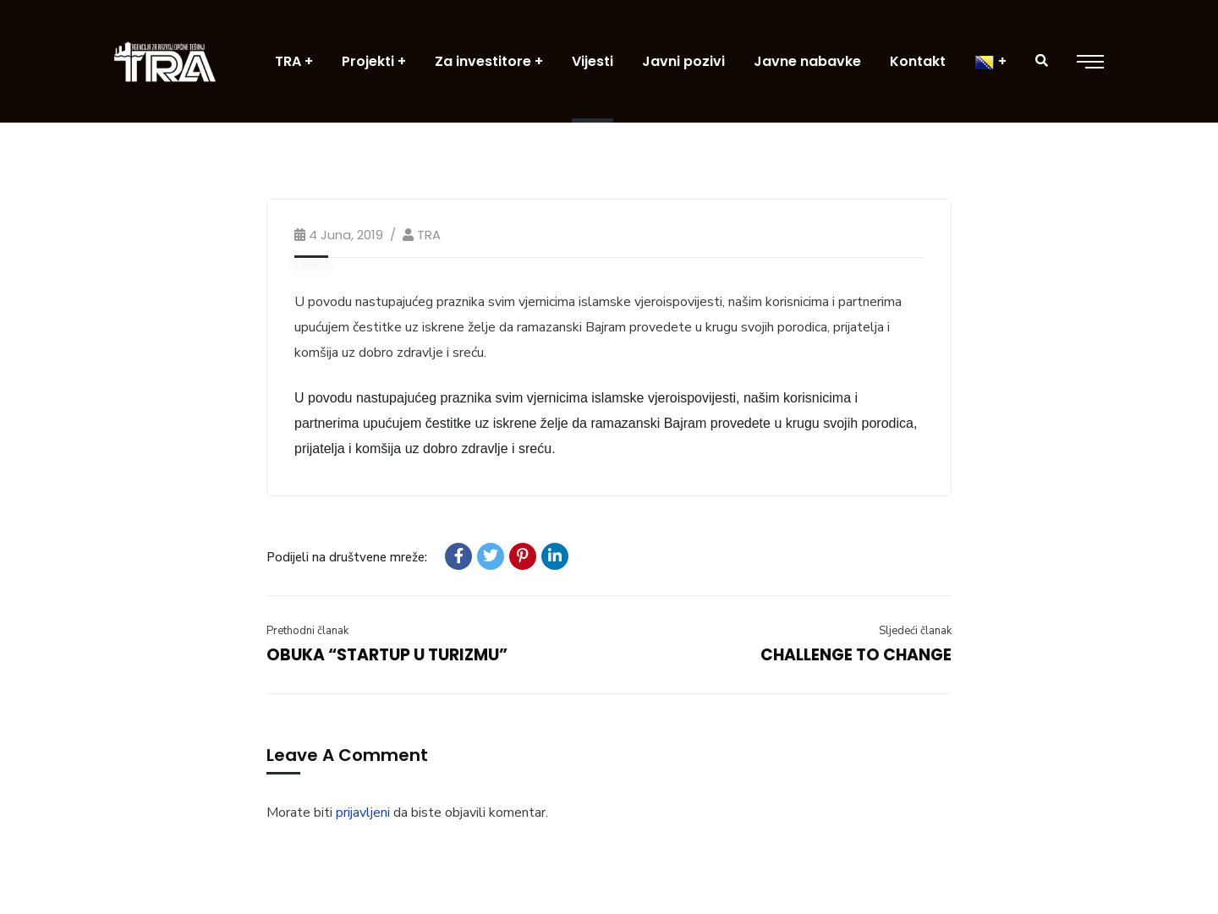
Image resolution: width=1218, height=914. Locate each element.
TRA (429, 235)
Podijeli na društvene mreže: (346, 557)
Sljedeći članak (915, 630)
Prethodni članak (307, 630)
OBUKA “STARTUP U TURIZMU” (387, 654)
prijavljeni (363, 812)
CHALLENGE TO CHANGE (856, 654)
